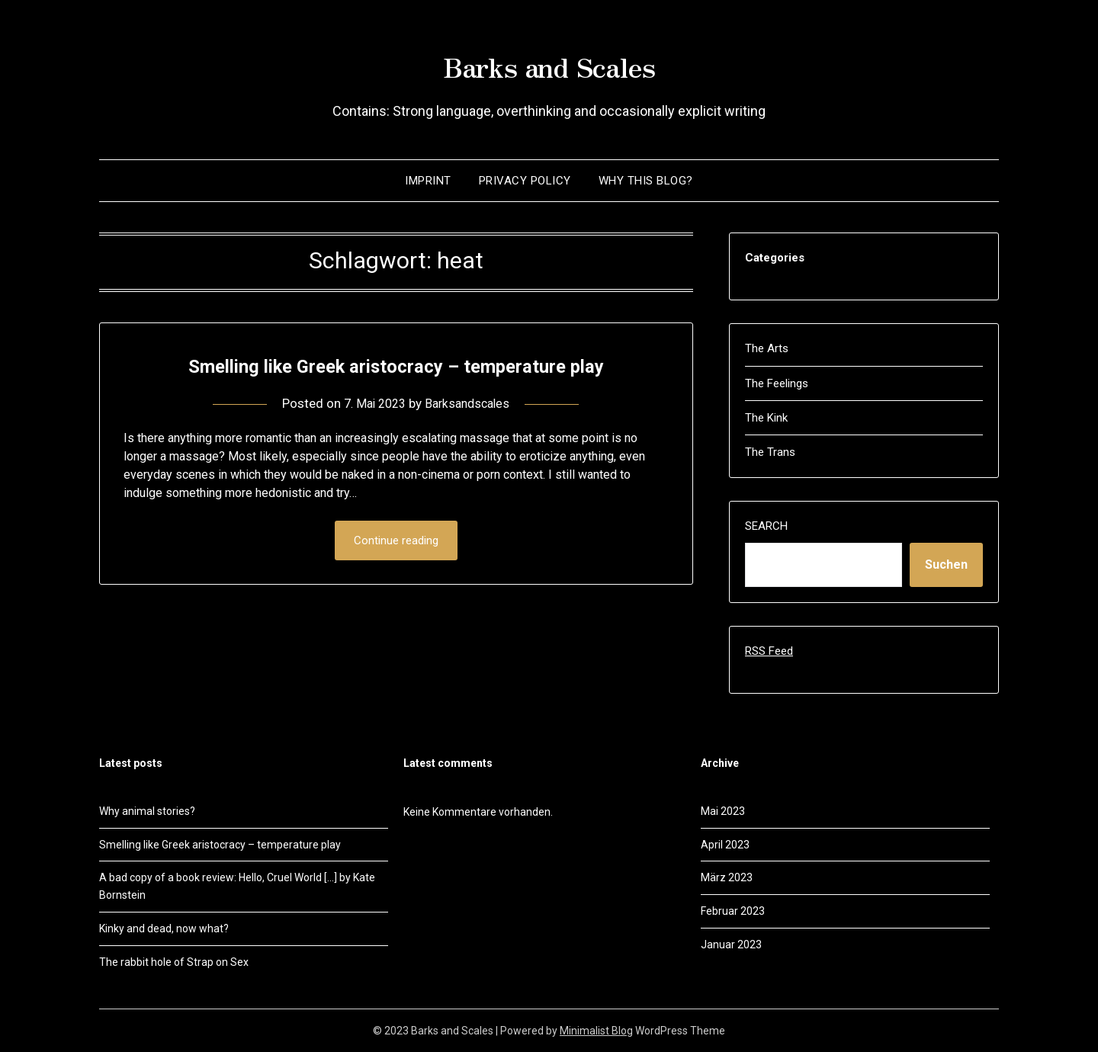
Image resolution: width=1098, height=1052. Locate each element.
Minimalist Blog (596, 1031)
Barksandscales (470, 403)
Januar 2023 (731, 944)
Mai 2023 (723, 811)
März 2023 (727, 877)
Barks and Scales (549, 61)
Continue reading (396, 541)
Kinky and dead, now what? (164, 928)
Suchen (946, 564)
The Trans (770, 452)
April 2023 (725, 845)
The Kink (766, 418)
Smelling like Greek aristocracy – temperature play (396, 364)
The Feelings (776, 383)
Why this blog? (646, 181)
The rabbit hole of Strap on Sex (175, 962)
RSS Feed (769, 651)
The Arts (766, 348)
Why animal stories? (147, 811)
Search (766, 526)
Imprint (428, 181)
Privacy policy (525, 181)
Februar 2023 (733, 911)
